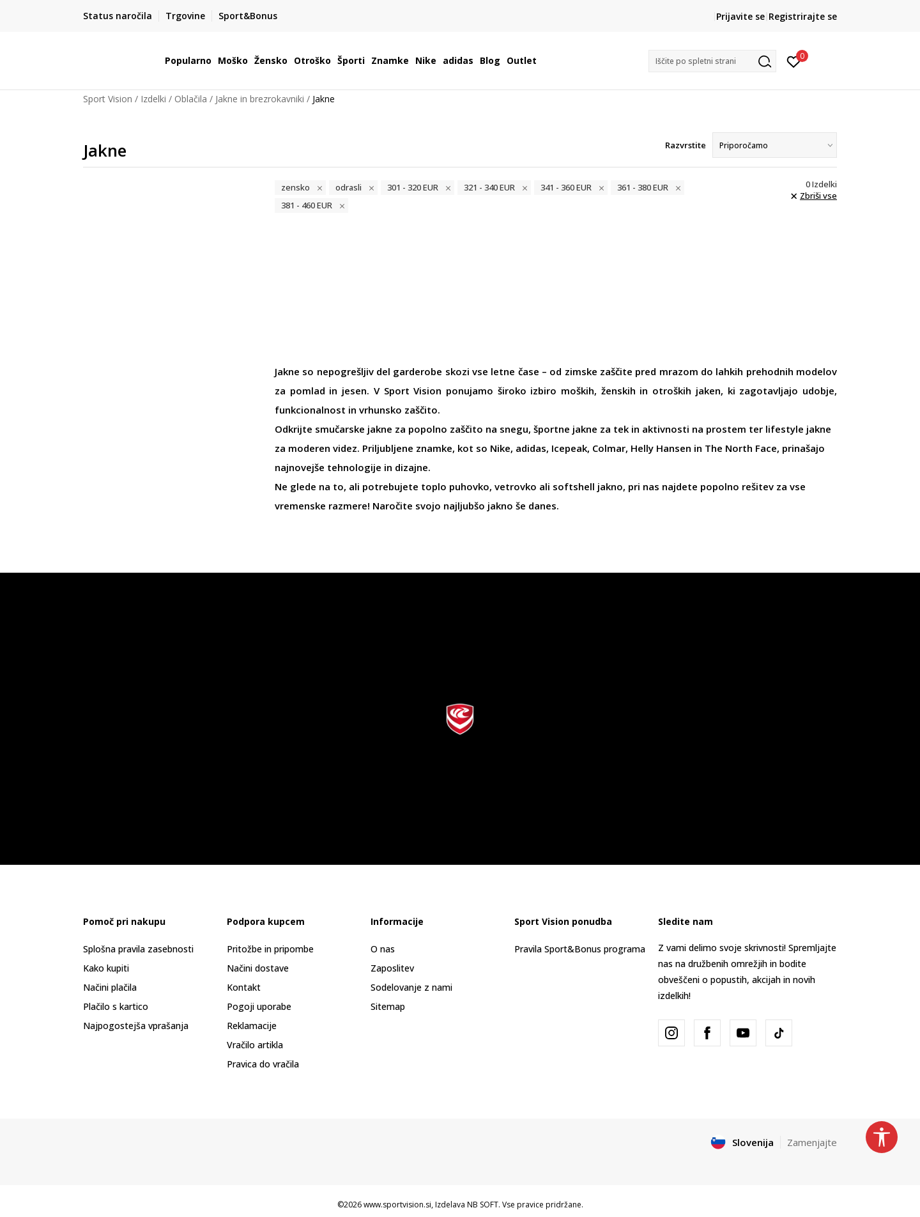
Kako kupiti (106, 968)
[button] (712, 61)
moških (577, 390)
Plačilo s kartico (115, 1006)
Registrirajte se (803, 16)
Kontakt (244, 987)
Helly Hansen (661, 448)
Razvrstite (685, 145)
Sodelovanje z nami (411, 987)
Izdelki (153, 99)
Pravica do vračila (263, 1064)
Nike (500, 448)
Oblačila (190, 99)
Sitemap (388, 1006)
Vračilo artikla (255, 1045)
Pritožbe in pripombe (270, 949)
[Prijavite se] (794, 60)
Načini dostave (258, 968)
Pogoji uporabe (259, 1006)
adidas (531, 448)
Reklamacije (252, 1025)
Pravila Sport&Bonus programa (579, 949)
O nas (383, 949)
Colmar (608, 448)
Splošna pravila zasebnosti (138, 949)
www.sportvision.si (397, 1204)
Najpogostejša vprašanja (135, 1025)
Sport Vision (107, 99)
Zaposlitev (392, 968)
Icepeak (569, 448)
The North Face (741, 448)
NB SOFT (482, 1204)
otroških (671, 390)
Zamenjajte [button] (812, 1142)
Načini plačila (110, 987)
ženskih (618, 390)
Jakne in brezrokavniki (259, 99)
